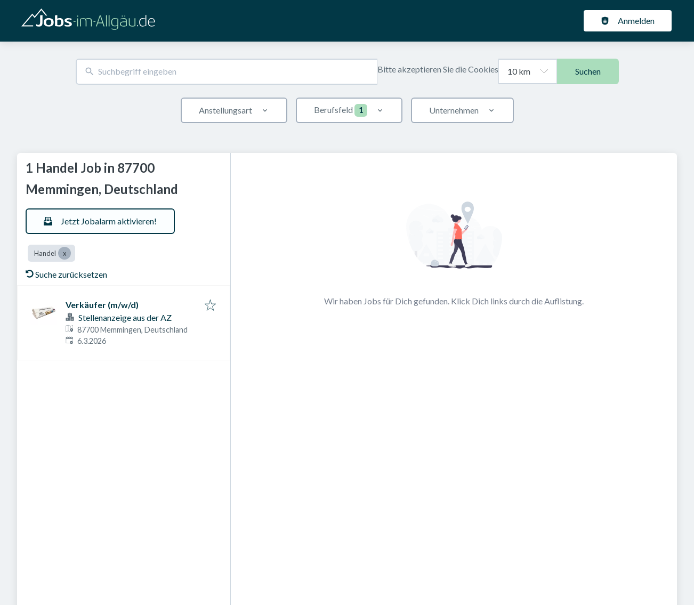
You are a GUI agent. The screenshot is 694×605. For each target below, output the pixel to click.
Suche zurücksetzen (66, 274)
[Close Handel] (64, 253)
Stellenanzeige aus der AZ (125, 317)
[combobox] (226, 72)
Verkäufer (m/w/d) (102, 305)
